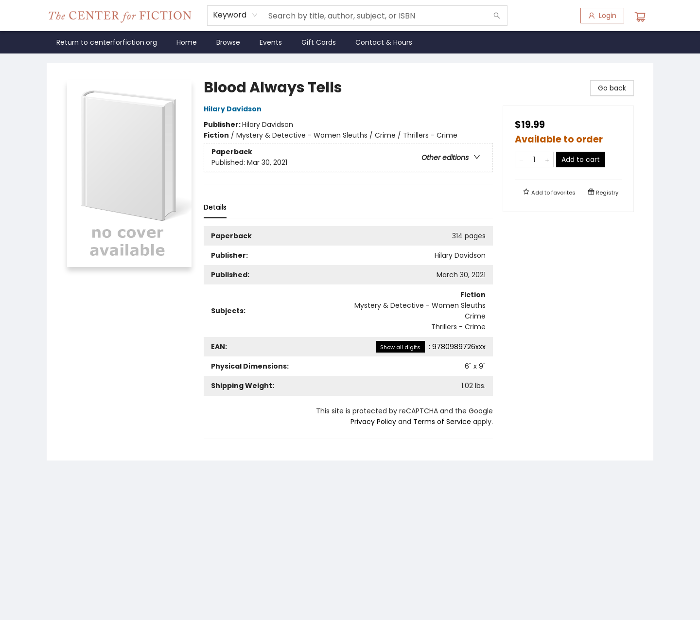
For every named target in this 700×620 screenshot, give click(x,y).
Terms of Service (442, 421)
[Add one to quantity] (547, 159)
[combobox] (235, 15)
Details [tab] (215, 207)
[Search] (497, 15)
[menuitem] (107, 42)
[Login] (602, 15)
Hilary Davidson (234, 109)
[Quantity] (534, 159)
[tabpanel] (348, 332)
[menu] (350, 42)
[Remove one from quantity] (521, 159)
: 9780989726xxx (431, 347)
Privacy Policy (373, 421)
